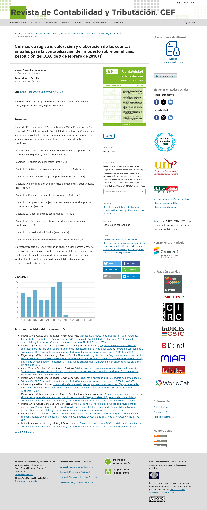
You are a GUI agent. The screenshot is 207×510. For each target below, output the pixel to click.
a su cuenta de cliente (173, 59)
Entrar (194, 2)
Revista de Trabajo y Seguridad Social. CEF (79, 482)
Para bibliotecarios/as (164, 416)
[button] (112, 263)
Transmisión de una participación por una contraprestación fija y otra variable (96, 384)
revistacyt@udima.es (24, 474)
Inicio (17, 33)
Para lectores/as (161, 407)
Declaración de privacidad (26, 481)
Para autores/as (161, 411)
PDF (110, 136)
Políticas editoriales (96, 22)
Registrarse (182, 2)
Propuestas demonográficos (121, 471)
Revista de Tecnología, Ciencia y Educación (79, 477)
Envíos (77, 22)
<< (16, 432)
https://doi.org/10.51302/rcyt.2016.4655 (42, 91)
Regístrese (159, 221)
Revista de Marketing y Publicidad (75, 472)
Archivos (35, 22)
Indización (51, 22)
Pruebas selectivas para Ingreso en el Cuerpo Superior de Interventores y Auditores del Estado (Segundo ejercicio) (82, 396)
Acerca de (118, 22)
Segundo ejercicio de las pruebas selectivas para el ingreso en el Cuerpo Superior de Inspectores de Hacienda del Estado (78, 405)
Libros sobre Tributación (165, 207)
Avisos (65, 22)
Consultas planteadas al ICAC (96, 377)
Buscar (190, 22)
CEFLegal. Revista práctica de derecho (77, 466)
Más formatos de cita (116, 191)
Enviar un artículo (165, 75)
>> (34, 432)
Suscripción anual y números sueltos (171, 199)
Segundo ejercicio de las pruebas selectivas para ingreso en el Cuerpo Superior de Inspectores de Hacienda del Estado (78, 347)
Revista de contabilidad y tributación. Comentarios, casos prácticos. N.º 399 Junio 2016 (77, 33)
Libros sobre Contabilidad (166, 203)
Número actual (18, 22)
